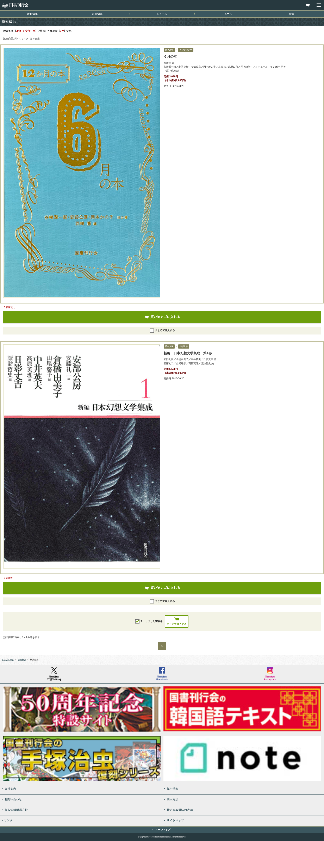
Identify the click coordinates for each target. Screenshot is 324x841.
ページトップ (162, 829)
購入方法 (243, 800)
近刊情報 (97, 14)
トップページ (8, 659)
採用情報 (243, 789)
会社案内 (81, 789)
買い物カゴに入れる (165, 317)
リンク (81, 821)
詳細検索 (22, 659)
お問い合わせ (81, 800)
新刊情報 (32, 14)
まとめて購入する (162, 331)
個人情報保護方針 (81, 810)
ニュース (227, 13)
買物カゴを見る (307, 5)
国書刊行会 (15, 5)
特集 (291, 14)
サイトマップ (243, 821)
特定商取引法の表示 (243, 810)
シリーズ (162, 14)
